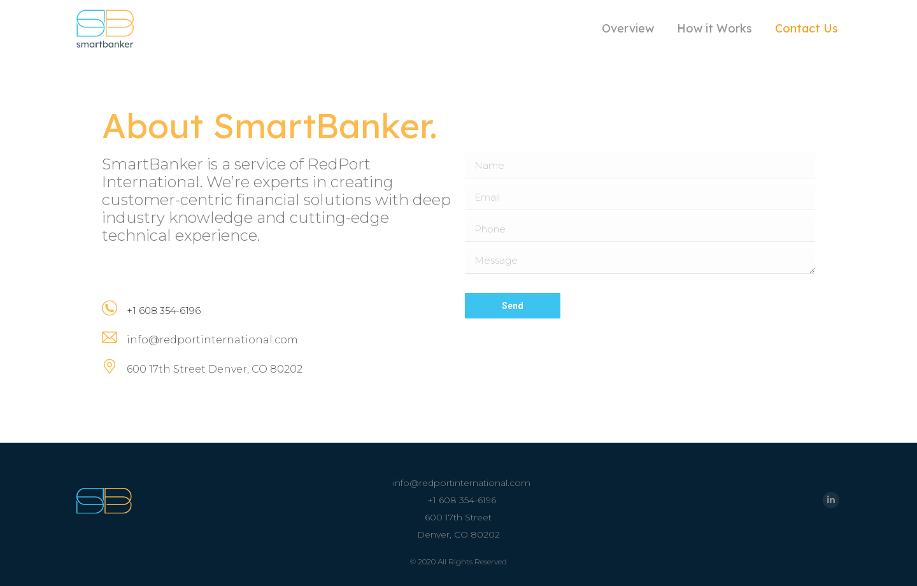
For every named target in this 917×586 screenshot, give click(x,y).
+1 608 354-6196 (461, 500)
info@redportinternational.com (461, 483)
